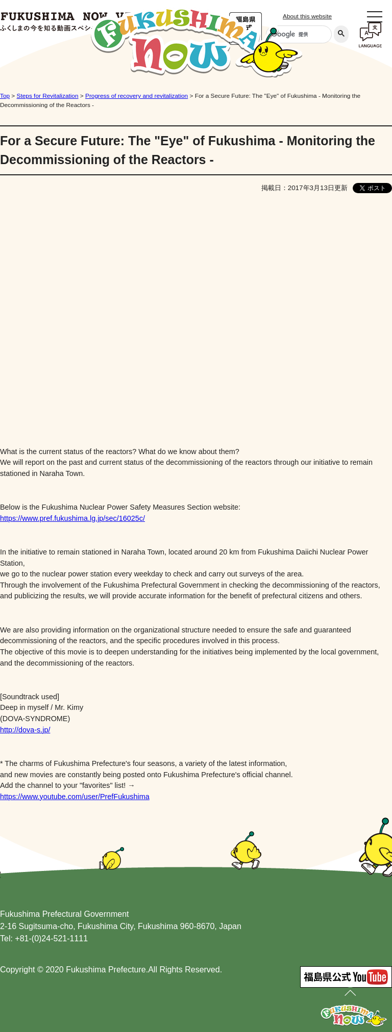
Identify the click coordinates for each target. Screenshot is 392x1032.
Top (5, 95)
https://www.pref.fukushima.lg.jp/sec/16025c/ (72, 518)
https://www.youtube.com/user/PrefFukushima (75, 796)
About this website (307, 16)
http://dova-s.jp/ (25, 730)
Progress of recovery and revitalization (136, 95)
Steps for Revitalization (48, 95)
